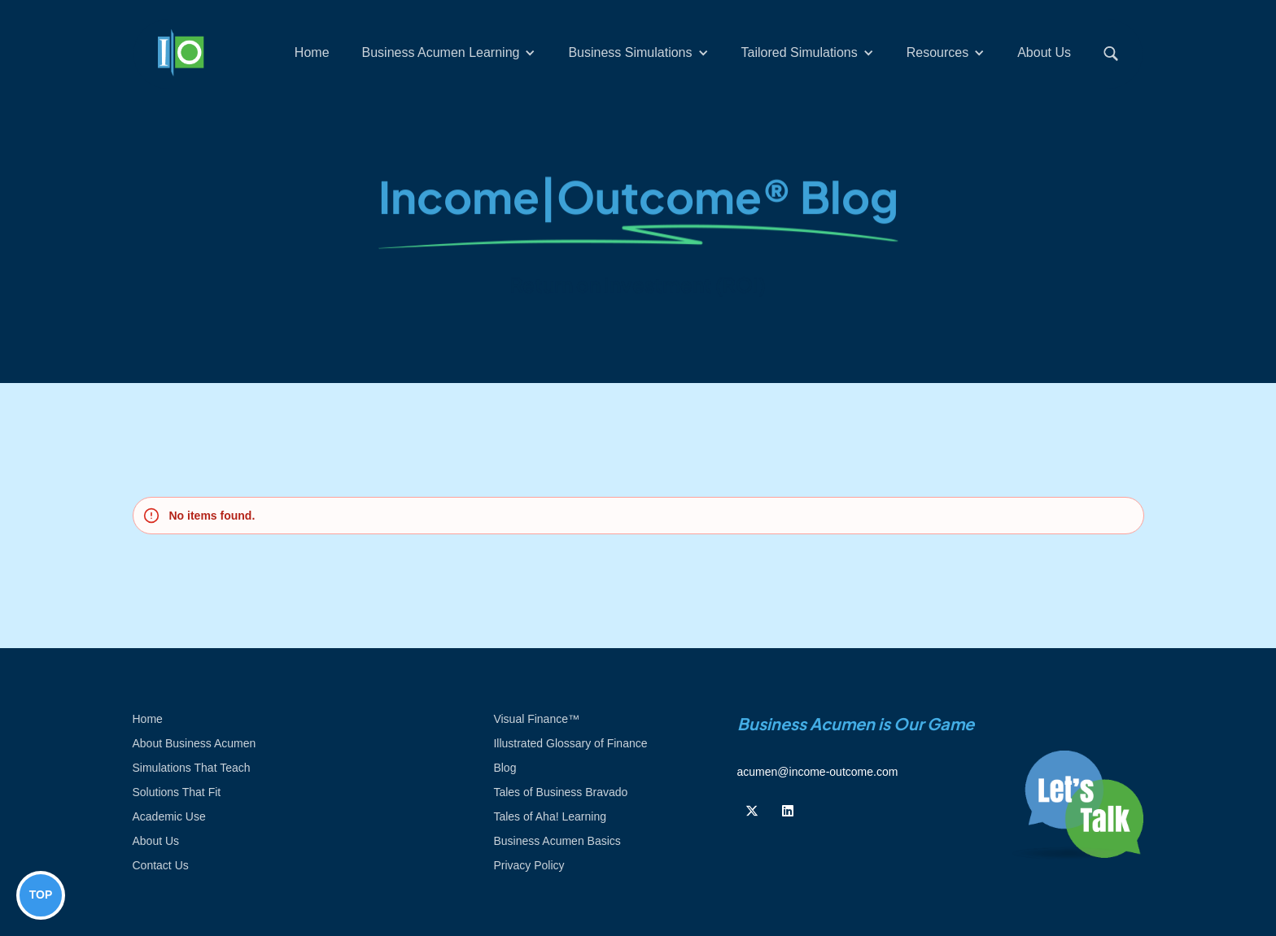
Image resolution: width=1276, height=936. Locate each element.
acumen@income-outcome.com (817, 771)
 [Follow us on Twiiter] (751, 810)
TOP (41, 894)
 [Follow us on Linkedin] (787, 810)
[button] (449, 53)
